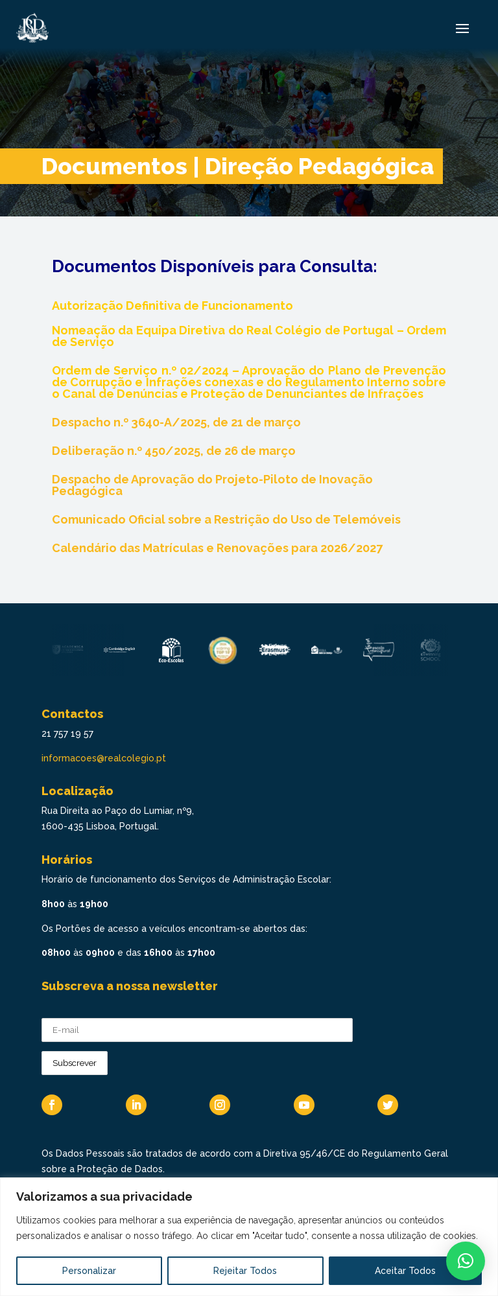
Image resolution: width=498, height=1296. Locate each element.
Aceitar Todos (405, 1271)
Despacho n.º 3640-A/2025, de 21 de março (176, 422)
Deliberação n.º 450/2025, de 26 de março (174, 450)
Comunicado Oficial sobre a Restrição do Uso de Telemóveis (226, 519)
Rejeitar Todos (245, 1271)
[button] (465, 1261)
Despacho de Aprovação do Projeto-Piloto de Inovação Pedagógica (212, 485)
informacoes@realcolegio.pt (104, 758)
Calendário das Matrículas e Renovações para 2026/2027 (217, 548)
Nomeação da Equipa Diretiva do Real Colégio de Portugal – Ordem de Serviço (249, 336)
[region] (249, 1236)
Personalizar (89, 1271)
